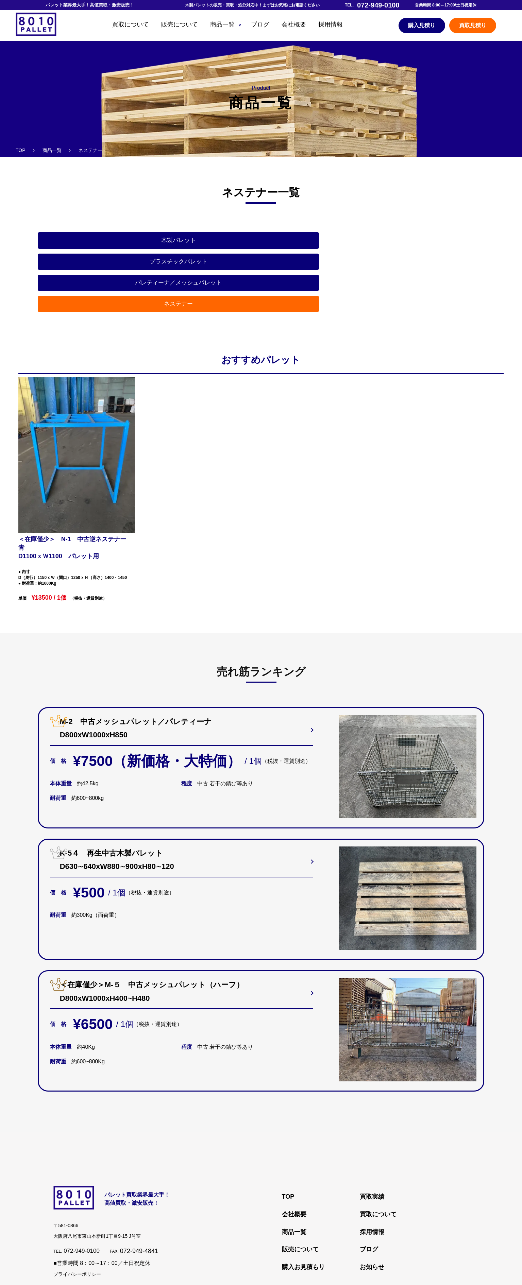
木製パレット (91, 243)
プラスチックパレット (204, 243)
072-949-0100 (83, 1191)
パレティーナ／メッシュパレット (318, 243)
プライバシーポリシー (77, 1215)
